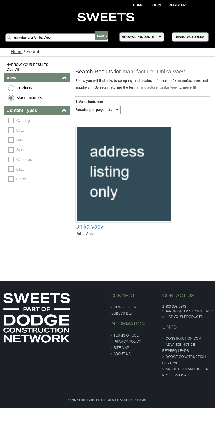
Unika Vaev (90, 254)
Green (23, 179)
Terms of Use (126, 363)
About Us (122, 381)
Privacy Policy (127, 369)
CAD (22, 130)
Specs (23, 150)
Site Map (121, 375)
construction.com (182, 366)
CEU (22, 169)
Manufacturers (31, 97)
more (195, 87)
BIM (21, 140)
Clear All (14, 70)
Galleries (26, 159)
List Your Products (183, 344)
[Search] (61, 37)
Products (26, 88)
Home (138, 5)
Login (156, 5)
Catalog (25, 120)
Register (177, 5)
